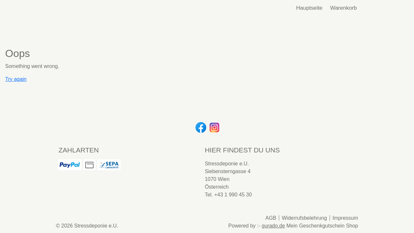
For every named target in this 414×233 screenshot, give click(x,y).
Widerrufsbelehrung (304, 218)
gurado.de (273, 225)
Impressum (345, 218)
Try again (16, 79)
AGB (270, 218)
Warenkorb (344, 8)
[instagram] (213, 126)
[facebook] (200, 126)
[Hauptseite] (309, 8)
